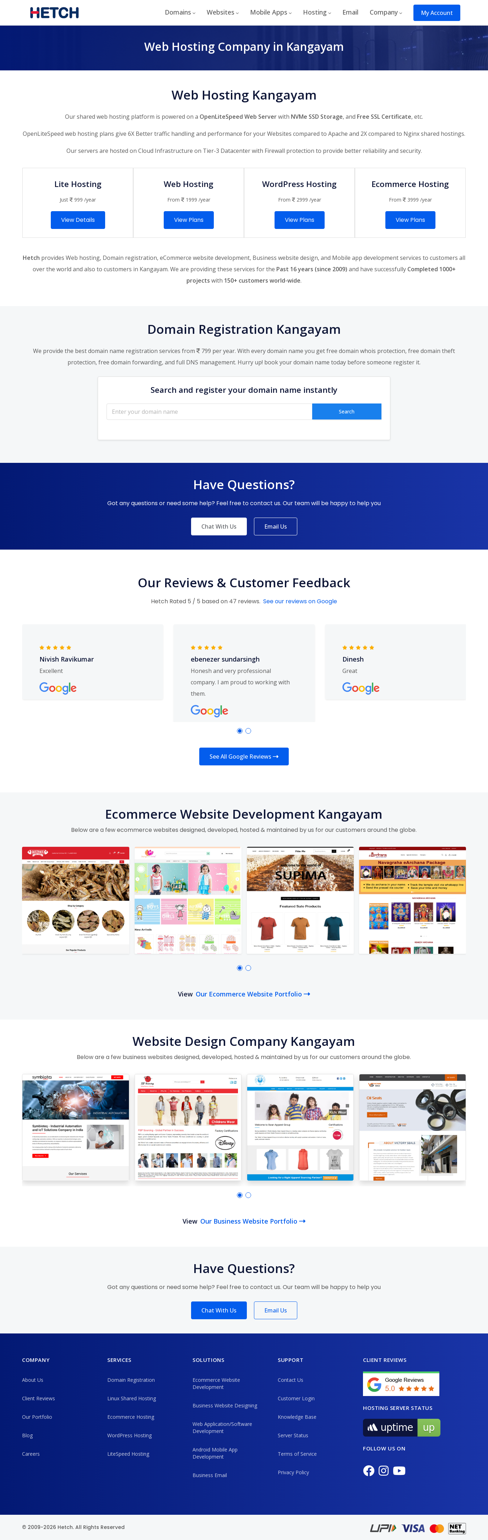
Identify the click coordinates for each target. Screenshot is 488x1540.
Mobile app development (365, 258)
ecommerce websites (147, 830)
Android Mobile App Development (215, 1453)
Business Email (210, 1475)
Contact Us (290, 1379)
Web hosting (83, 258)
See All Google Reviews (244, 756)
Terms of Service (297, 1453)
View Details (78, 220)
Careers (31, 1453)
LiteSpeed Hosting (128, 1453)
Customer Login (296, 1398)
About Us (32, 1379)
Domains (178, 12)
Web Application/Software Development (222, 1427)
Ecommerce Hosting (130, 1416)
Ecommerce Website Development (216, 1383)
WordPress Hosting (129, 1435)
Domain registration (130, 258)
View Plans (189, 220)
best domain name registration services (127, 351)
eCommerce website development (205, 258)
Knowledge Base (297, 1416)
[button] (240, 731)
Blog (27, 1435)
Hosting (315, 12)
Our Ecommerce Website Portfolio (253, 994)
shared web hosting (103, 117)
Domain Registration (131, 1379)
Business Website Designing (225, 1405)
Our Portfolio (37, 1416)
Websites (220, 12)
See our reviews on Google (300, 601)
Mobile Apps (268, 12)
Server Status (293, 1435)
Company (384, 12)
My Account (437, 13)
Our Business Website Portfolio (252, 1221)
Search (346, 411)
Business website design (285, 258)
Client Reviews (38, 1398)
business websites (148, 1057)
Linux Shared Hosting (131, 1398)
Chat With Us (219, 526)
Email (350, 12)
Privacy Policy (293, 1472)
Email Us (275, 526)
